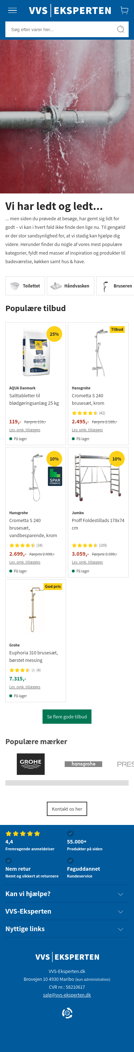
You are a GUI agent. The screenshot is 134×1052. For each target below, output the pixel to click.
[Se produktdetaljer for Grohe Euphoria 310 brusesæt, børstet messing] (36, 610)
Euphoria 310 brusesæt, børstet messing (33, 656)
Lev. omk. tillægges (24, 429)
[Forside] (70, 10)
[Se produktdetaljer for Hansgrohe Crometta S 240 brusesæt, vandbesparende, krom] (36, 477)
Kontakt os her (67, 809)
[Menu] (12, 10)
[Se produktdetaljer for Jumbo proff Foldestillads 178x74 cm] (98, 477)
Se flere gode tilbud (67, 716)
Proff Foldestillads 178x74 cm (98, 524)
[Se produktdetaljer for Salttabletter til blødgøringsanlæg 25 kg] (36, 353)
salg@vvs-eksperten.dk (67, 995)
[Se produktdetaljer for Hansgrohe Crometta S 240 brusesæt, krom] (98, 353)
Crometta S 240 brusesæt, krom (88, 399)
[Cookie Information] (67, 1014)
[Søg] (121, 29)
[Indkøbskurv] (124, 10)
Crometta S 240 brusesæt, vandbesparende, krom (33, 528)
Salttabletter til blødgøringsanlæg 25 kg (34, 399)
